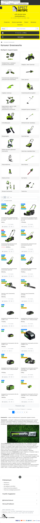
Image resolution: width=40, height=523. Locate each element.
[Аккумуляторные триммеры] (30, 100)
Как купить (6, 484)
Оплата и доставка (17, 22)
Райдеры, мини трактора (27, 64)
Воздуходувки (5, 136)
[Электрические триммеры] (30, 116)
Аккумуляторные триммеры (28, 109)
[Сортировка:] (21, 200)
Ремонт (26, 22)
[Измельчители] (10, 171)
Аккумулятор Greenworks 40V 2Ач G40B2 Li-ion (9, 394)
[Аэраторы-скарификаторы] (30, 143)
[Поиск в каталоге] (21, 28)
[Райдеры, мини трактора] (30, 56)
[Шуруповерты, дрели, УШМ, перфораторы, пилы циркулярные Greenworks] (10, 100)
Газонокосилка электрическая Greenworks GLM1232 (28, 244)
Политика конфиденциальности (12, 490)
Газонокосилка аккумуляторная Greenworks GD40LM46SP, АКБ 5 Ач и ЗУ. (29, 219)
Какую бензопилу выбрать (10, 488)
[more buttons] (13, 226)
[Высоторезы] (30, 158)
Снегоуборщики (6, 122)
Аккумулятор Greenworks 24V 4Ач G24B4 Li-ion (9, 344)
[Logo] (20, 8)
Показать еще (20, 406)
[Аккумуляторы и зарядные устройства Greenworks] (10, 56)
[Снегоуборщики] (10, 116)
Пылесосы (24, 191)
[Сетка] (4, 197)
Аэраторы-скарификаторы (28, 151)
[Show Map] (20, 477)
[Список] (2, 197)
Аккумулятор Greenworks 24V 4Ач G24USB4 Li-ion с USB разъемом (9, 368)
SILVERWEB (11, 517)
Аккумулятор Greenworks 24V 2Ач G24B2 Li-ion (9, 319)
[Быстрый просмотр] (11, 226)
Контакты (20, 24)
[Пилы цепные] (30, 71)
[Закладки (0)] (5, 1)
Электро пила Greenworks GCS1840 (8, 294)
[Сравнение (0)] (15, 1)
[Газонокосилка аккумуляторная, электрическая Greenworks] (10, 71)
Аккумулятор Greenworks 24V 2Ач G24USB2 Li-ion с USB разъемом (29, 319)
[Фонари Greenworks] (10, 185)
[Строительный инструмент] (30, 86)
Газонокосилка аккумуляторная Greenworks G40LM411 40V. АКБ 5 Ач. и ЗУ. (9, 219)
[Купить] (4, 226)
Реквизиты (6, 482)
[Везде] (4, 28)
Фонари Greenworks (7, 191)
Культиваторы (25, 136)
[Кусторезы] (30, 171)
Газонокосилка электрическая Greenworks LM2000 (28, 269)
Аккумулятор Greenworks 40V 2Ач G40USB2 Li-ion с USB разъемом (29, 394)
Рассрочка (7, 22)
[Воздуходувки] (10, 129)
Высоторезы (24, 164)
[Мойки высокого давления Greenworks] (10, 143)
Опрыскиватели (6, 164)
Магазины (33, 22)
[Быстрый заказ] (9, 226)
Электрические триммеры (28, 122)
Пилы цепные (25, 79)
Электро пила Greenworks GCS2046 (27, 294)
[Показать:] (24, 197)
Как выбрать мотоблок (9, 486)
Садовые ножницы (6, 93)
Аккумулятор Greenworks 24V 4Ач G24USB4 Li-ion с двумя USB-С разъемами (29, 369)
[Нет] (4, 351)
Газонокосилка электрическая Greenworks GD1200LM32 (9, 244)
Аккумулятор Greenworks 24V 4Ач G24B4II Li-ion (29, 344)
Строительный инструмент (28, 93)
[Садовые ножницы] (10, 86)
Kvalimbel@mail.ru (20, 16)
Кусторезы (24, 178)
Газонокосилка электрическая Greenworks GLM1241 (9, 269)
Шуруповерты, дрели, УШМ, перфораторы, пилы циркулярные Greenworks (9, 108)
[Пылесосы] (30, 185)
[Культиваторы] (30, 129)
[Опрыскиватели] (10, 158)
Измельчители (5, 178)
